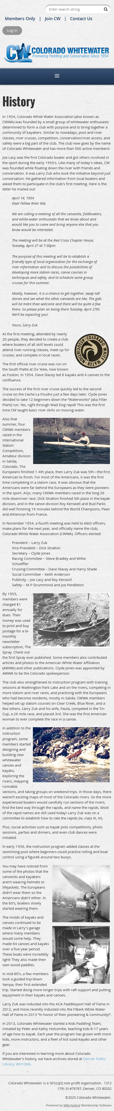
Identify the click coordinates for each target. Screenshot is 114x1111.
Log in (12, 30)
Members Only (20, 18)
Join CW (52, 18)
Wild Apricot (72, 1105)
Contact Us (81, 18)
